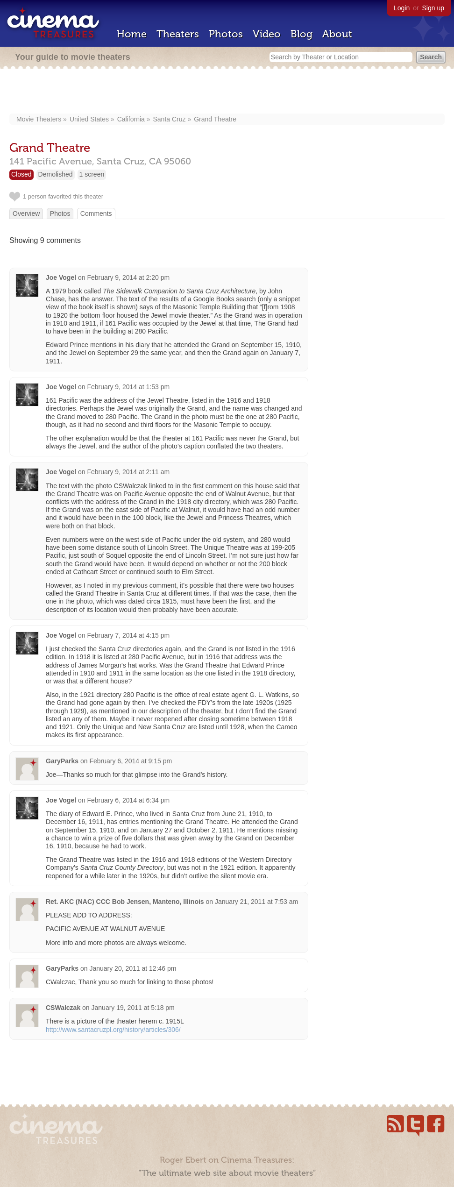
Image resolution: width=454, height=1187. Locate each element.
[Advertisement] (227, 92)
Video (267, 34)
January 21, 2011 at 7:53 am (256, 901)
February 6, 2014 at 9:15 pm (130, 761)
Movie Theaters (38, 119)
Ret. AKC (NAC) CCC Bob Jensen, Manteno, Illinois (125, 901)
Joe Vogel (61, 277)
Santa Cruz (169, 119)
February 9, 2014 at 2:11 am (128, 472)
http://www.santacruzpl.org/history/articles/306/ (113, 1029)
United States (89, 119)
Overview (26, 213)
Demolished (55, 174)
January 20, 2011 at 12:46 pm (132, 968)
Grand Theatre (215, 119)
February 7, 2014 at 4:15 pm (128, 635)
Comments (96, 213)
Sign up (433, 8)
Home (132, 34)
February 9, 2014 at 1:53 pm (128, 387)
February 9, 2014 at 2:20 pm (128, 277)
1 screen (92, 174)
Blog (301, 34)
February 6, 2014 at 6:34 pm (128, 800)
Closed (21, 174)
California (131, 119)
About (337, 34)
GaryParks (62, 761)
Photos (226, 34)
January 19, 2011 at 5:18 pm (133, 1007)
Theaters (177, 34)
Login (402, 8)
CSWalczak (63, 1007)
